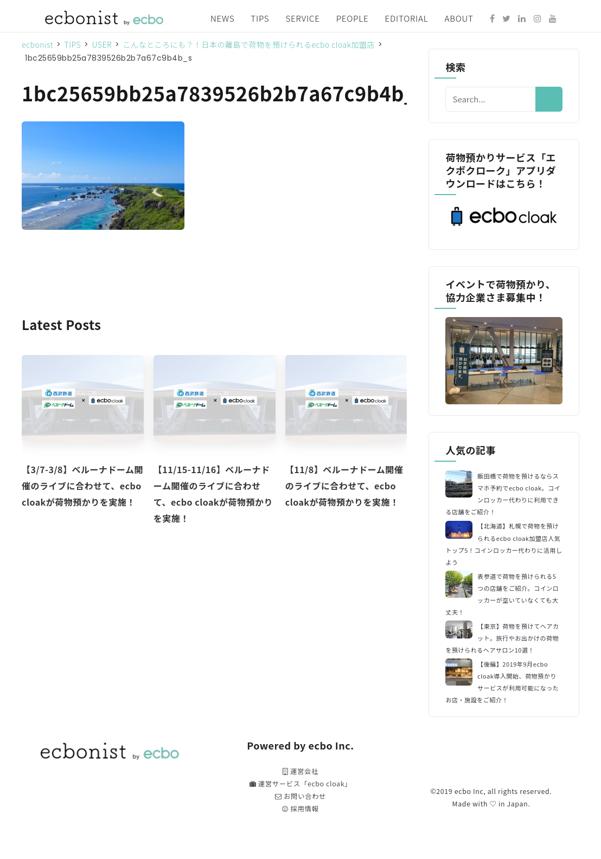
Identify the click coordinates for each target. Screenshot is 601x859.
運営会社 (300, 771)
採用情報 (300, 808)
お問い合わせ (300, 796)
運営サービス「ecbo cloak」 (300, 784)
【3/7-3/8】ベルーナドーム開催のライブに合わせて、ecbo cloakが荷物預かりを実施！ (82, 485)
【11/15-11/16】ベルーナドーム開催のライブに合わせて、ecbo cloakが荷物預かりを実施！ (213, 494)
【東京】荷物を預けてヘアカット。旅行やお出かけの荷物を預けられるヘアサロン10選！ (502, 638)
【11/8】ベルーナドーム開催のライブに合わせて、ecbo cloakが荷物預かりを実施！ (344, 485)
